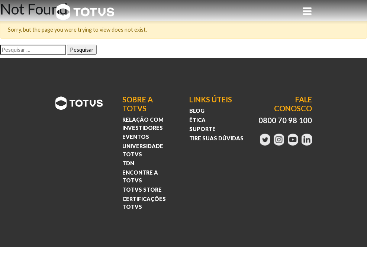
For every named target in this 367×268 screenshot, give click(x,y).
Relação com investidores (143, 124)
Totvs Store (142, 189)
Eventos (135, 137)
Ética (197, 120)
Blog (197, 111)
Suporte (202, 129)
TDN (128, 163)
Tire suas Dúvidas (216, 138)
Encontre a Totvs (140, 176)
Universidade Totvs (142, 150)
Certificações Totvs (144, 203)
